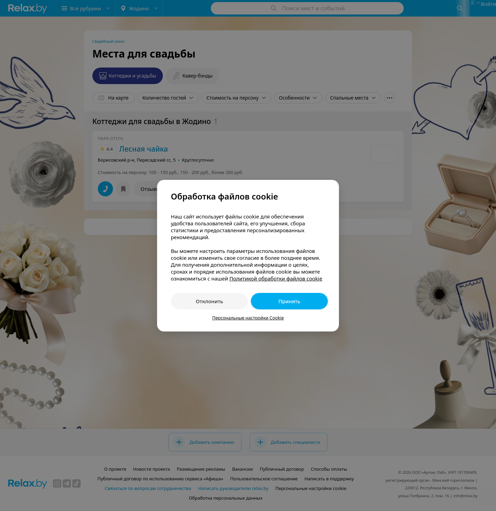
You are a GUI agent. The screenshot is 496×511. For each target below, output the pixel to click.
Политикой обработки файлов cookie (275, 278)
